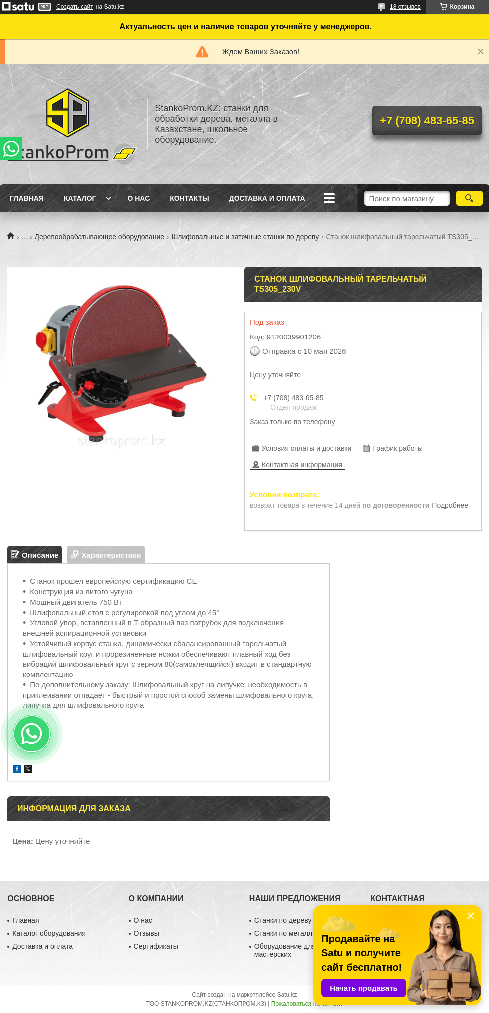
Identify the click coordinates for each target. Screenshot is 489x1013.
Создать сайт (74, 6)
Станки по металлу (285, 933)
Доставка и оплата (267, 198)
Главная (27, 198)
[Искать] (469, 198)
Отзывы (146, 933)
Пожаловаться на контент (307, 1003)
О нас (138, 198)
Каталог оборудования (49, 933)
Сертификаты (156, 946)
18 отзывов (405, 6)
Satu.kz (287, 994)
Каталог (80, 198)
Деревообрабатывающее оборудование (99, 237)
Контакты (189, 198)
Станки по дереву (283, 920)
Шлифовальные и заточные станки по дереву (245, 237)
